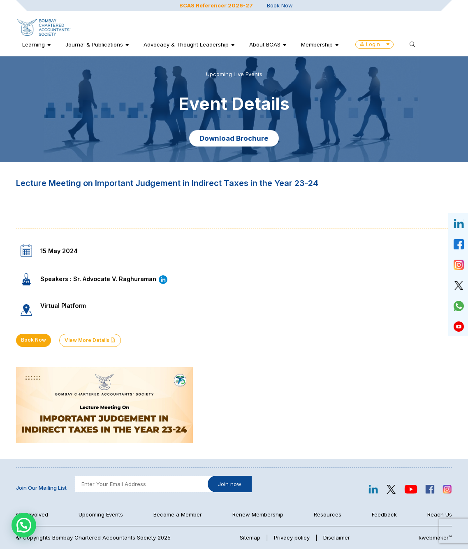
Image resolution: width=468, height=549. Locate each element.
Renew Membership (257, 514)
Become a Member (177, 514)
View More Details (90, 340)
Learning (33, 44)
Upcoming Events (101, 514)
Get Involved (32, 514)
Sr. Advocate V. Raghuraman (120, 278)
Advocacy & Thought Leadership (186, 44)
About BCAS (264, 44)
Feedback (384, 514)
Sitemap (250, 537)
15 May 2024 (59, 250)
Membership (317, 44)
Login (374, 44)
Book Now (280, 5)
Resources (327, 514)
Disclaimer (336, 537)
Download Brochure (234, 138)
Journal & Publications (94, 44)
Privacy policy (292, 537)
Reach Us (439, 514)
